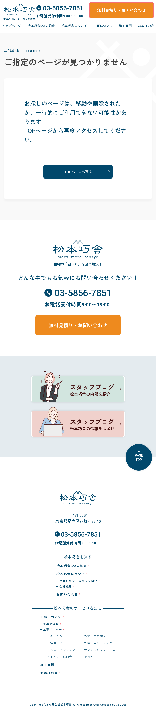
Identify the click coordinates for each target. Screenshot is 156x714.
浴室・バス (58, 642)
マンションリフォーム (100, 649)
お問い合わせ (67, 594)
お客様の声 (146, 25)
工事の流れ (51, 624)
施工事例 (125, 25)
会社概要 (65, 586)
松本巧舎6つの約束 (41, 25)
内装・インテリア (63, 649)
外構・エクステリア (98, 642)
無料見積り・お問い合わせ (121, 10)
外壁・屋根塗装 (95, 636)
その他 (89, 656)
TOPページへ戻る (78, 171)
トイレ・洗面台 (61, 656)
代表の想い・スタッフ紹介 (78, 580)
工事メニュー (52, 629)
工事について (103, 25)
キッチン (56, 636)
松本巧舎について (74, 25)
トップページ (11, 25)
